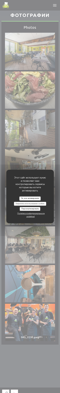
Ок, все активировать (30, 198)
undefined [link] (30, 216)
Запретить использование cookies (30, 203)
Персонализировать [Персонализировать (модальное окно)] (30, 208)
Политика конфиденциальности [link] (31, 213)
